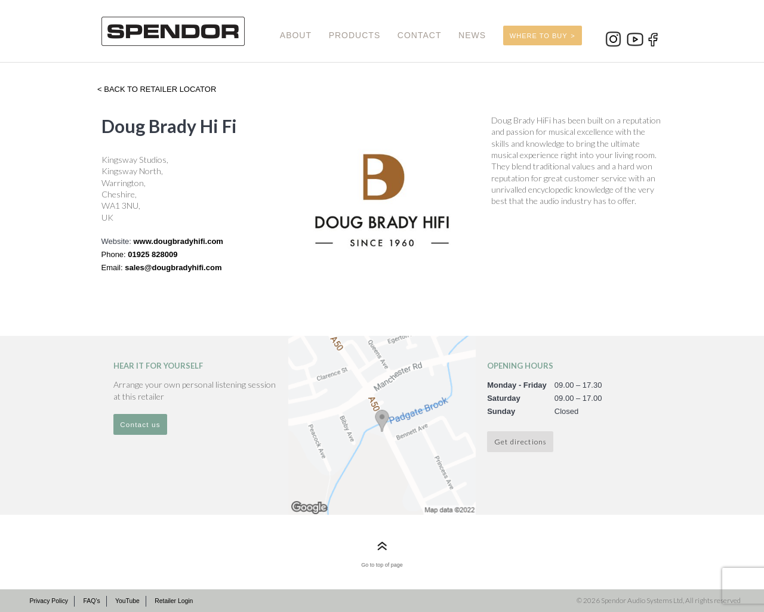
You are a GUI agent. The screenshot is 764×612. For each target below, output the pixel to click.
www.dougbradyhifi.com (178, 241)
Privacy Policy (48, 601)
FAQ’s (91, 601)
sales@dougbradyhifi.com (173, 267)
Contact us (140, 424)
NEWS (472, 35)
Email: (113, 267)
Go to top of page (382, 565)
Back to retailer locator (159, 89)
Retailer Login (174, 601)
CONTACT (420, 35)
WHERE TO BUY (539, 35)
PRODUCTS (355, 35)
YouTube (127, 601)
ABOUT (296, 35)
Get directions (520, 441)
